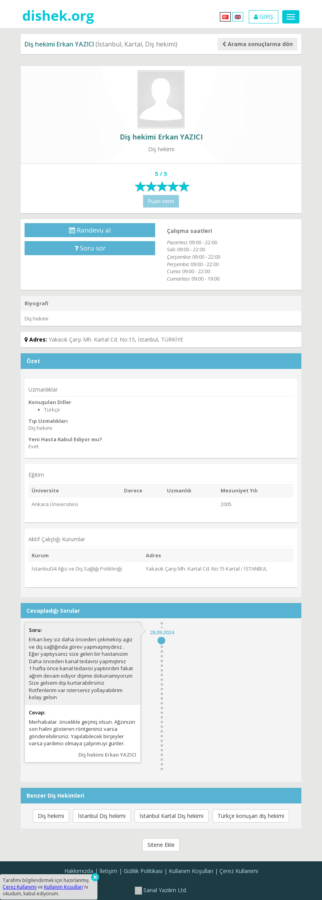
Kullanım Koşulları (191, 871)
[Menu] (290, 16)
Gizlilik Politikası (143, 871)
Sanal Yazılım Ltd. (161, 890)
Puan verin (161, 201)
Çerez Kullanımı (238, 871)
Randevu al (90, 229)
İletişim (108, 871)
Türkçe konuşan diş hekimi (251, 815)
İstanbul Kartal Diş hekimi (171, 815)
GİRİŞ (263, 16)
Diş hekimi (51, 815)
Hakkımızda (78, 871)
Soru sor (90, 247)
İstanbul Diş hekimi (102, 815)
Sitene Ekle (161, 844)
